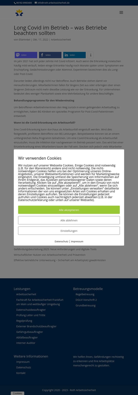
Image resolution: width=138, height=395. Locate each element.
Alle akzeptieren (69, 209)
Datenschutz (61, 241)
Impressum (77, 241)
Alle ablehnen (68, 220)
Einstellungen (69, 230)
